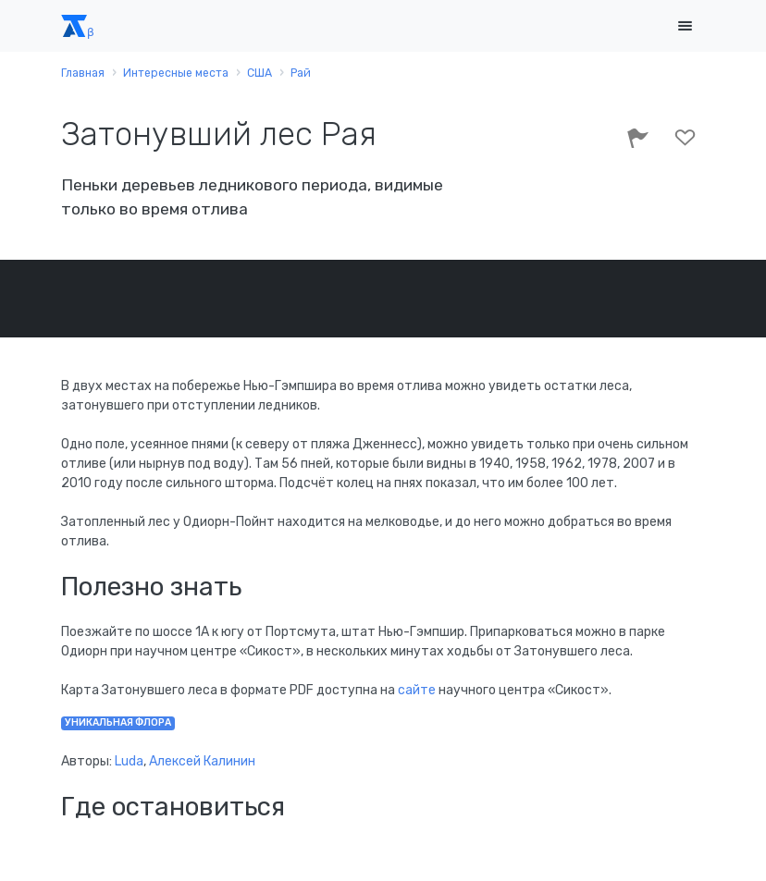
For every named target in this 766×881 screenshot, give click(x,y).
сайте (418, 690)
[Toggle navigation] (684, 26)
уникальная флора (118, 722)
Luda (129, 761)
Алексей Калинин (202, 761)
